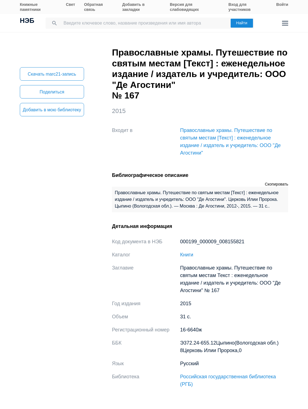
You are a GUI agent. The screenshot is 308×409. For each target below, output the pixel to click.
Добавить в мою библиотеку (52, 109)
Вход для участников (239, 7)
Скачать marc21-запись (52, 74)
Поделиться (52, 92)
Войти (282, 4)
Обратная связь (93, 7)
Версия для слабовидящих (184, 7)
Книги (186, 255)
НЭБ (27, 21)
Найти (241, 23)
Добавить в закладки (133, 7)
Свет (70, 4)
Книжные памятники (30, 7)
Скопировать (276, 184)
